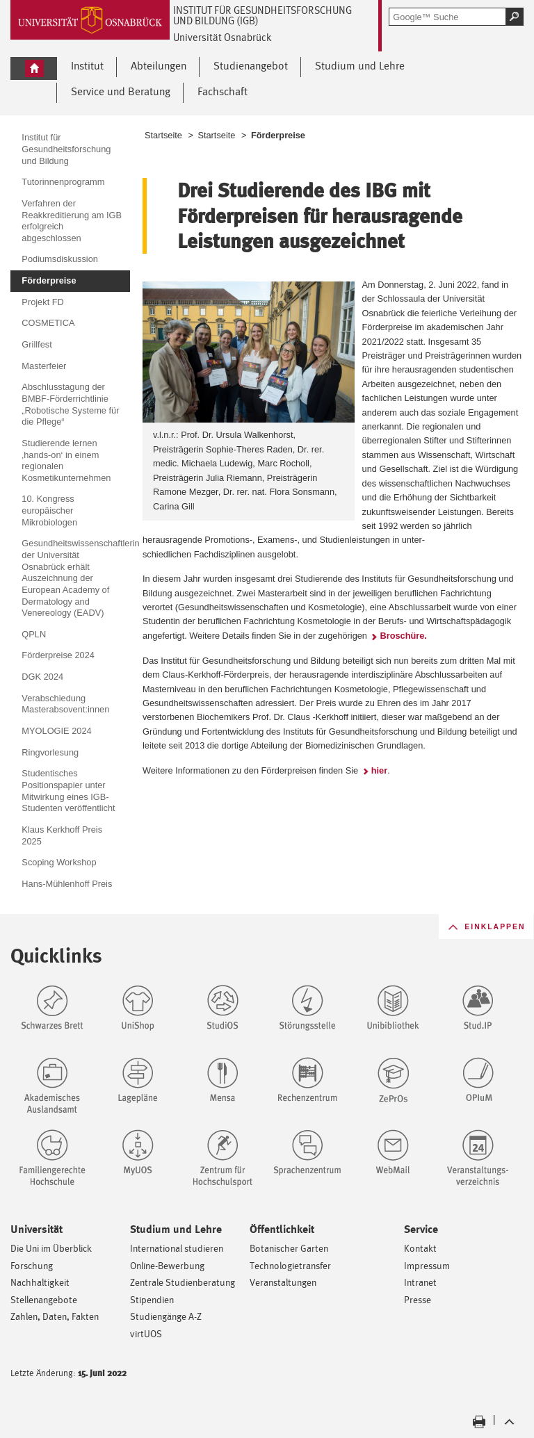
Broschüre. (403, 635)
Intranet (420, 1282)
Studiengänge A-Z (166, 1316)
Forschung (31, 1265)
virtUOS (146, 1333)
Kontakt (420, 1248)
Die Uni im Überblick (51, 1248)
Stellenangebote (43, 1299)
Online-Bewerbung (167, 1265)
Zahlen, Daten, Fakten (54, 1316)
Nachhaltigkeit (40, 1282)
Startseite (163, 135)
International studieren (176, 1248)
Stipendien (152, 1299)
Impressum (427, 1265)
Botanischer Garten (289, 1248)
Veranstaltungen (283, 1282)
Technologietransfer (290, 1265)
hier (379, 770)
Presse (417, 1299)
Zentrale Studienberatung (182, 1282)
